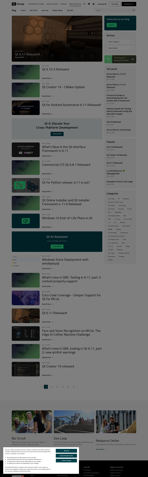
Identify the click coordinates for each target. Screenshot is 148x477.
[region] (41, 460)
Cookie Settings (66, 461)
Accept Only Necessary (66, 456)
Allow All (66, 451)
